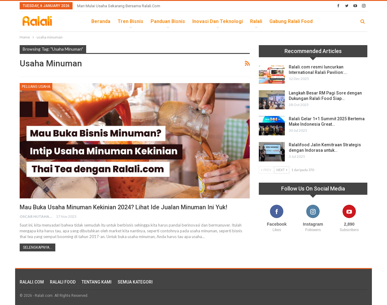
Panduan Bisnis (168, 21)
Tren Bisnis (130, 21)
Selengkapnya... (37, 247)
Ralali (256, 21)
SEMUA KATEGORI (135, 282)
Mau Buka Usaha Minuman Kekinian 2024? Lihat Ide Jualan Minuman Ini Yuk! (123, 207)
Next (281, 170)
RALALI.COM (32, 282)
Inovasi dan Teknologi (217, 21)
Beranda (100, 21)
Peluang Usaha (36, 87)
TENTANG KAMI (97, 282)
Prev (266, 170)
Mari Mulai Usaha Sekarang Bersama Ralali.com (118, 6)
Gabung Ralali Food (291, 21)
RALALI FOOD (63, 282)
